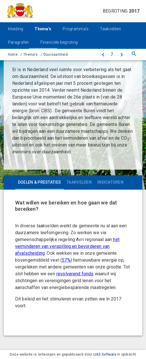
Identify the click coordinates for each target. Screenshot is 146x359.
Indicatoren (110, 182)
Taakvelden (110, 29)
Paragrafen (18, 42)
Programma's (76, 29)
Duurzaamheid (56, 55)
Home (13, 55)
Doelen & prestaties (39, 182)
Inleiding (15, 29)
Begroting (121, 11)
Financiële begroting (59, 42)
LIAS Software (104, 354)
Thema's (42, 29)
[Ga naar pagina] (111, 54)
